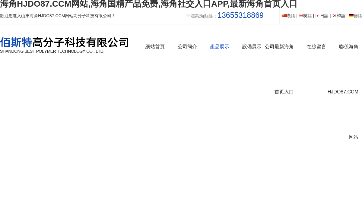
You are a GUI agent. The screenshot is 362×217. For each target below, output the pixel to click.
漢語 (288, 15)
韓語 (338, 15)
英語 (305, 15)
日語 (322, 15)
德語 (355, 15)
